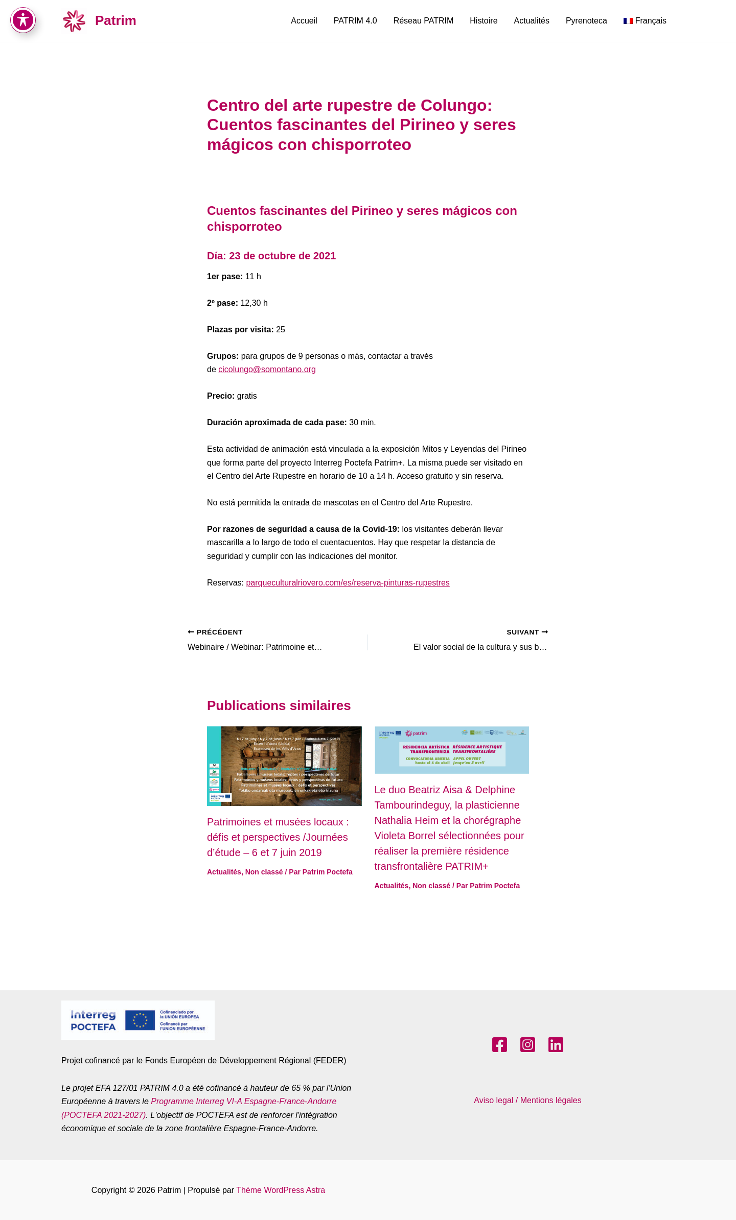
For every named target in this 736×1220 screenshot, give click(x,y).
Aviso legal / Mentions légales (528, 1100)
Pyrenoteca (586, 20)
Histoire (483, 20)
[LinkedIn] (555, 1044)
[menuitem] (645, 21)
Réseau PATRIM (424, 20)
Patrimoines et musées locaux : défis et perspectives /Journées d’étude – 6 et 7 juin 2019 (278, 837)
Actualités (531, 20)
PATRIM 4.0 (355, 20)
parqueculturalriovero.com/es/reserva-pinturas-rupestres (347, 582)
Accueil (304, 20)
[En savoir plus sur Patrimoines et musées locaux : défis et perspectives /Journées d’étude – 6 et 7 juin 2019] (284, 766)
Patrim (115, 20)
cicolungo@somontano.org (267, 369)
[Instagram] (527, 1044)
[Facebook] (499, 1044)
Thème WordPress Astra (280, 1190)
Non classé (264, 872)
